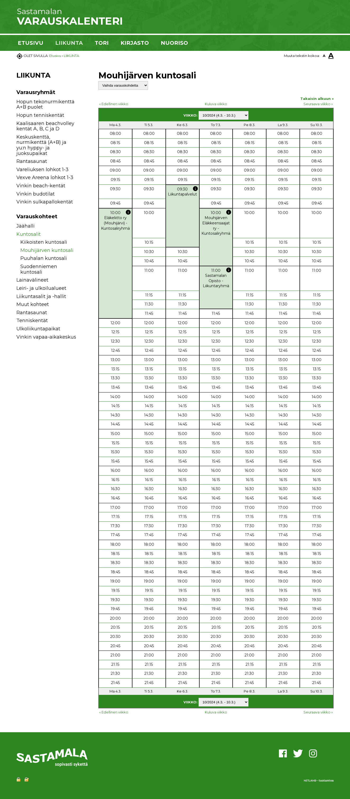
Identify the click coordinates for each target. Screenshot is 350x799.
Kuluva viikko (216, 104)
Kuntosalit (28, 234)
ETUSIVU (30, 43)
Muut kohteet (32, 304)
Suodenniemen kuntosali (38, 269)
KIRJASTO (135, 43)
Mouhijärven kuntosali (46, 250)
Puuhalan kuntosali (43, 258)
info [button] (195, 189)
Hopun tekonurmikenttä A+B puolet (45, 104)
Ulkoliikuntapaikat (38, 329)
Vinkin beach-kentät (40, 186)
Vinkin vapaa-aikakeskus (46, 337)
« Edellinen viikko (113, 104)
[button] (83, 227)
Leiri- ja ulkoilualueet (41, 288)
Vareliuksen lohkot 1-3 (42, 169)
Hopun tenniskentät (40, 115)
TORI (102, 43)
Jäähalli (25, 226)
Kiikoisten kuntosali (43, 242)
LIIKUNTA (69, 43)
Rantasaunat (31, 161)
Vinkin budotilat (35, 194)
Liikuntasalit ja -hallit (41, 296)
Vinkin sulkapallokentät (44, 202)
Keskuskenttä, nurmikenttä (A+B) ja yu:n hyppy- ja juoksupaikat (41, 145)
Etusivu (55, 56)
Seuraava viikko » (318, 104)
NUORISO (174, 43)
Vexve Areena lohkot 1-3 (44, 177)
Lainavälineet (32, 280)
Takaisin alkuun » (317, 98)
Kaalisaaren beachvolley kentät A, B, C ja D (45, 126)
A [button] (324, 56)
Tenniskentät (32, 320)
